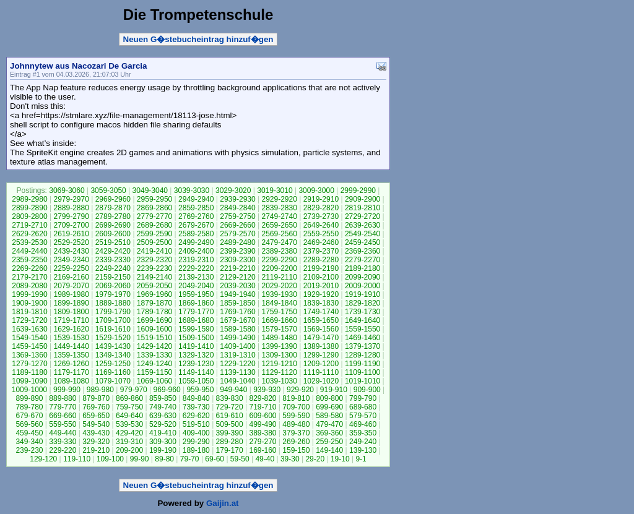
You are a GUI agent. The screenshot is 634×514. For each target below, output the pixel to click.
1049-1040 (237, 381)
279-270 (262, 441)
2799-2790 (71, 216)
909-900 (367, 389)
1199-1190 (362, 363)
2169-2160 (71, 277)
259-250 (329, 441)
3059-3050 (108, 190)
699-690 (329, 407)
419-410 (162, 433)
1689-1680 (196, 320)
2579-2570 (237, 233)
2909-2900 (362, 199)
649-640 (129, 415)
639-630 (162, 415)
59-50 (240, 459)
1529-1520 (113, 337)
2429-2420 (113, 251)
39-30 (290, 459)
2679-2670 (196, 225)
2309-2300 (237, 259)
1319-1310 (237, 355)
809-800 (329, 398)
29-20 (314, 459)
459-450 (29, 433)
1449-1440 (71, 346)
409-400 (196, 433)
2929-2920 (279, 199)
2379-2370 (321, 251)
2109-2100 (321, 277)
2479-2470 (279, 242)
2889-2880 (71, 207)
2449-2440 (29, 251)
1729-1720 (29, 320)
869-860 (129, 398)
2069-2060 (113, 285)
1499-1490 (237, 337)
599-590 (296, 415)
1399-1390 (279, 346)
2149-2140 (154, 277)
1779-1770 (196, 311)
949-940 (233, 389)
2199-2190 (321, 268)
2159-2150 (113, 277)
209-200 (129, 450)
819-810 (296, 398)
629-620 (196, 415)
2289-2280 (321, 259)
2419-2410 (154, 251)
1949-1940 (237, 294)
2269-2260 (29, 268)
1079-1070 (113, 381)
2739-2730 (321, 216)
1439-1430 (113, 346)
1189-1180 (29, 372)
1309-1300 (279, 355)
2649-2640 (321, 225)
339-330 (62, 441)
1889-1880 (113, 303)
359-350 (362, 433)
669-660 (62, 415)
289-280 (229, 441)
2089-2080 (29, 285)
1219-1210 (279, 363)
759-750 (129, 407)
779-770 (62, 407)
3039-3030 (191, 190)
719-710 (262, 407)
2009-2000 (362, 285)
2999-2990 (358, 190)
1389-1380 (321, 346)
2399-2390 (237, 251)
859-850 (162, 398)
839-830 (229, 398)
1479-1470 (321, 337)
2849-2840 (237, 207)
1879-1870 (154, 303)
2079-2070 (71, 285)
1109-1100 (362, 372)
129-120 (43, 459)
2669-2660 (237, 225)
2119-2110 (279, 277)
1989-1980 (71, 294)
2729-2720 (362, 216)
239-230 (29, 450)
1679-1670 (237, 320)
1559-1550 (362, 329)
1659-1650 (321, 320)
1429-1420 (154, 346)
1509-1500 (196, 337)
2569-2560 (279, 233)
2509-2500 (154, 242)
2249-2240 (113, 268)
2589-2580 (196, 233)
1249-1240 (154, 363)
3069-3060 (66, 190)
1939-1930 (279, 294)
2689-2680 (154, 225)
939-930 (266, 389)
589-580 (329, 415)
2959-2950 (154, 199)
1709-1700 (113, 320)
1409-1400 (237, 346)
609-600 (262, 415)
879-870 (96, 398)
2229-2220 (196, 268)
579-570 (362, 415)
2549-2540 (362, 233)
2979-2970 (71, 199)
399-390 (229, 433)
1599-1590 (196, 329)
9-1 (360, 459)
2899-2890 (29, 207)
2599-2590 (154, 233)
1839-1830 (321, 303)
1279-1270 (29, 363)
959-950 (200, 389)
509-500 (229, 424)
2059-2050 (154, 285)
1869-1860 (196, 303)
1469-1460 (362, 337)
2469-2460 (321, 242)
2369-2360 (362, 251)
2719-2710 (29, 225)
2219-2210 (237, 268)
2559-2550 (321, 233)
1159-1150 (154, 372)
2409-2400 (196, 251)
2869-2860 (154, 207)
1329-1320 (196, 355)
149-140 (329, 450)
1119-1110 (321, 372)
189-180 (196, 450)
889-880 (62, 398)
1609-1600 (154, 329)
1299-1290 (321, 355)
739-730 (196, 407)
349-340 (29, 441)
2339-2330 (113, 259)
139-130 (362, 450)
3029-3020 (233, 190)
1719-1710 (71, 320)
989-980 (100, 389)
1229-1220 (237, 363)
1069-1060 (154, 381)
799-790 (362, 398)
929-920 (300, 389)
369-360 (329, 433)
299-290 (196, 441)
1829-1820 (362, 303)
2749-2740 (279, 216)
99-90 (139, 459)
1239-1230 (196, 363)
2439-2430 (71, 251)
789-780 (29, 407)
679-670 (29, 415)
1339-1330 (154, 355)
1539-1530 (71, 337)
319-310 (129, 441)
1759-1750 (279, 311)
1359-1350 (71, 355)
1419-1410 (196, 346)
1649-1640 (362, 320)
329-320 (96, 441)
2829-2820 (321, 207)
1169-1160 (113, 372)
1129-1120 (279, 372)
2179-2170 (29, 277)
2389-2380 (279, 251)
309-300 (162, 441)
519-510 (196, 424)
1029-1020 (321, 381)
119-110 (76, 459)
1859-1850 (237, 303)
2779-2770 (154, 216)
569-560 (29, 424)
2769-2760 (196, 216)
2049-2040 (196, 285)
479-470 (329, 424)
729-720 (229, 407)
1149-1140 (196, 372)
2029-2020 (279, 285)
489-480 (296, 424)
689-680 (362, 407)
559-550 (62, 424)
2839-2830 (279, 207)
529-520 (162, 424)
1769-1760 (237, 311)
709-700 (296, 407)
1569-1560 (321, 329)
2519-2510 (113, 242)
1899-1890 (71, 303)
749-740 (162, 407)
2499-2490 (196, 242)
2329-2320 (154, 259)
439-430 (96, 433)
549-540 (96, 424)
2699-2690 (113, 225)
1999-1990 (29, 294)
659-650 (96, 415)
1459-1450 (29, 346)
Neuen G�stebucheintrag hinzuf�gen (198, 39)
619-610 (229, 415)
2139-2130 (196, 277)
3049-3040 (150, 190)
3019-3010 (274, 190)
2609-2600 (113, 233)
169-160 (262, 450)
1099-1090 (29, 381)
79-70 (189, 459)
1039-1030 (279, 381)
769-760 (96, 407)
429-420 (129, 433)
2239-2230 (154, 268)
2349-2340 (71, 259)
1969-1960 (154, 294)
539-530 (129, 424)
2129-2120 (237, 277)
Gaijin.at (222, 503)
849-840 (196, 398)
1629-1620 (71, 329)
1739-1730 (362, 311)
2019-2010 (321, 285)
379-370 (296, 433)
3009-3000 (316, 190)
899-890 (29, 398)
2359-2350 (29, 259)
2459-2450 (362, 242)
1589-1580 (237, 329)
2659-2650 (279, 225)
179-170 (229, 450)
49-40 (264, 459)
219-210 (96, 450)
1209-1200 (321, 363)
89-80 (164, 459)
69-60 (214, 459)
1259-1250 (113, 363)
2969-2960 (113, 199)
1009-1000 (29, 389)
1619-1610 (113, 329)
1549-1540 (29, 337)
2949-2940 (196, 199)
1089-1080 (71, 381)
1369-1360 (29, 355)
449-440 (62, 433)
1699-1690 (154, 320)
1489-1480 (279, 337)
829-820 (262, 398)
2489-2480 (237, 242)
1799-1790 (113, 311)
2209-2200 (279, 268)
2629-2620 (29, 233)
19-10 (340, 459)
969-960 (167, 389)
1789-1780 (154, 311)
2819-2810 (362, 207)
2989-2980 (29, 199)
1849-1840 (279, 303)
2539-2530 (29, 242)
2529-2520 (71, 242)
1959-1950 (196, 294)
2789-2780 (113, 216)
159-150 (296, 450)
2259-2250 (71, 268)
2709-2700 (71, 225)
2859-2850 (196, 207)
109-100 (110, 459)
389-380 (262, 433)
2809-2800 (29, 216)
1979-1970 (113, 294)
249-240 (362, 441)
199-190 (162, 450)
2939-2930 (237, 199)
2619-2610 (71, 233)
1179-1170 (71, 372)
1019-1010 (362, 381)
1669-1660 (279, 320)
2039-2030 (237, 285)
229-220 (62, 450)
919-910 (333, 389)
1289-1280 (362, 355)
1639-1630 (29, 329)
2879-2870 (113, 207)
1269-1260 (71, 363)
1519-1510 (154, 337)
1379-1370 (362, 346)
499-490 (262, 424)
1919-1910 (362, 294)
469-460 (362, 424)
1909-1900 (29, 303)
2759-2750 (237, 216)
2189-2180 (362, 268)
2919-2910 (321, 199)
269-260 (296, 441)
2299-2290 (279, 259)
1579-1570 (279, 329)
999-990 (66, 389)
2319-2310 (196, 259)
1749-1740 (321, 311)
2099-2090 (362, 277)
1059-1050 (196, 381)
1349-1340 (113, 355)
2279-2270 (362, 259)
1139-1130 (237, 372)
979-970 (133, 389)
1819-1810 (29, 311)
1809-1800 (71, 311)
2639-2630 (362, 225)
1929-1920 (321, 294)
